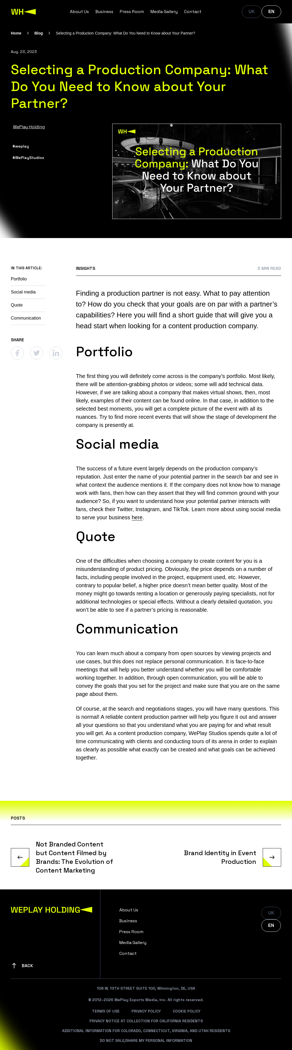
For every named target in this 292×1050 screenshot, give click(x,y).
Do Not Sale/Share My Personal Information (146, 1040)
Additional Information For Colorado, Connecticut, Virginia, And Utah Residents (146, 1030)
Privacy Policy (146, 1011)
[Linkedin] (55, 353)
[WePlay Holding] (23, 12)
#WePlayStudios (28, 157)
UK (252, 11)
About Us (79, 11)
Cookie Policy (186, 1011)
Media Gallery (164, 11)
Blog (38, 33)
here (137, 517)
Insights (85, 268)
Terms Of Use (106, 1011)
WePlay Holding (29, 127)
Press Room (132, 11)
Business (104, 11)
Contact (192, 11)
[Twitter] (36, 353)
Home (16, 33)
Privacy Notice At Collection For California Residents (146, 1020)
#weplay (20, 146)
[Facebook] (17, 353)
